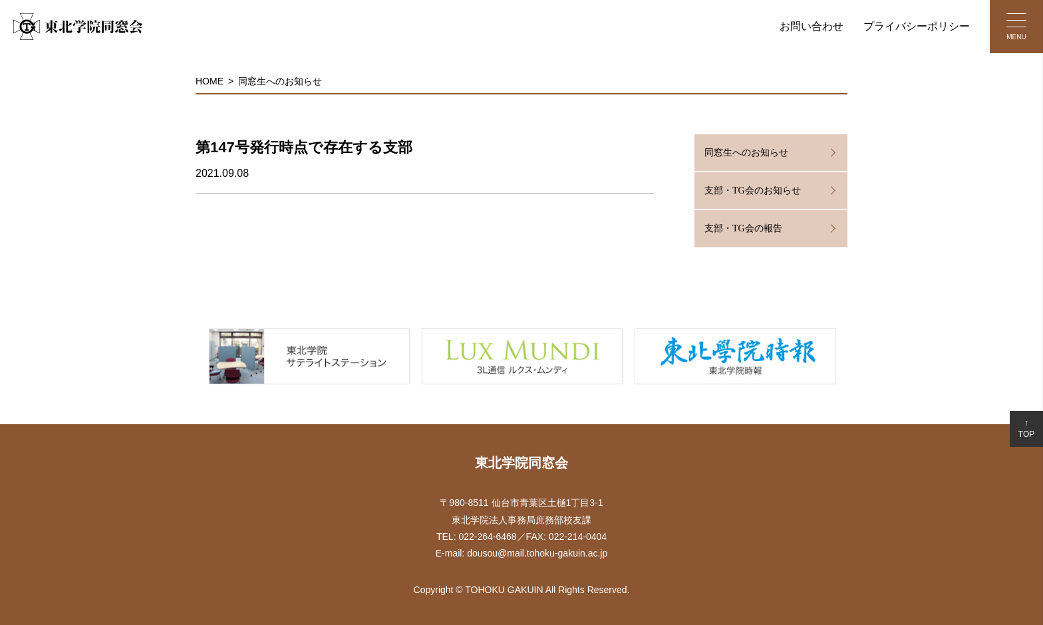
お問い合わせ (811, 26)
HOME (210, 81)
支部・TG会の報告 (743, 228)
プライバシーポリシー (916, 26)
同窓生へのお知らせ (280, 81)
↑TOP (1026, 428)
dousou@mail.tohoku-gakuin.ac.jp (537, 553)
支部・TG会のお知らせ (752, 190)
